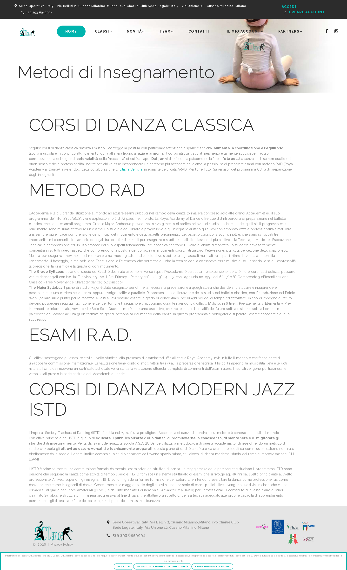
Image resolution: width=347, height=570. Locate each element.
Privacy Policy (62, 544)
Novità (134, 31)
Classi (102, 31)
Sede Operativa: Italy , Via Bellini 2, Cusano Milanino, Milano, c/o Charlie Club (83, 6)
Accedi (289, 7)
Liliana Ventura (131, 169)
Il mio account (243, 31)
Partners (288, 31)
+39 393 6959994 (39, 12)
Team (165, 31)
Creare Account (307, 12)
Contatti (198, 31)
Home (71, 31)
